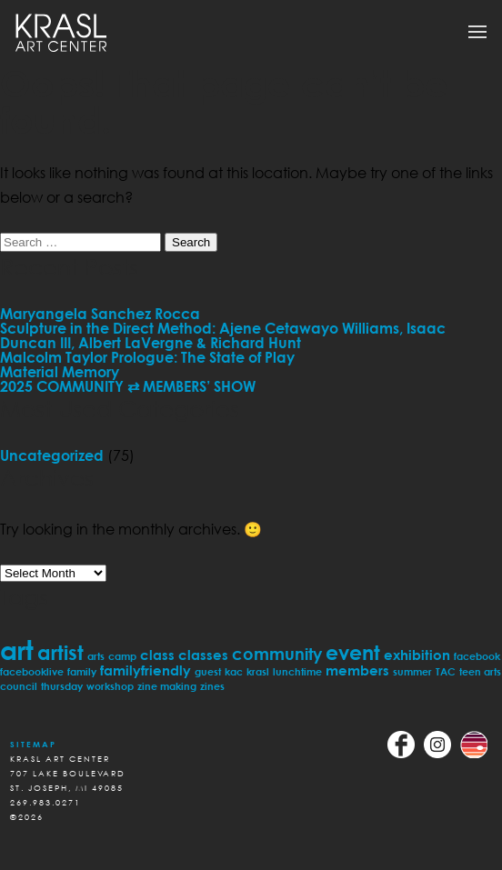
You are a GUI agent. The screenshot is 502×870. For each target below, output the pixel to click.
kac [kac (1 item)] (234, 671)
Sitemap (33, 744)
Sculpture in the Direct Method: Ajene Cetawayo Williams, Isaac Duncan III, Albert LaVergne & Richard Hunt (223, 335)
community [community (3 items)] (277, 654)
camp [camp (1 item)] (122, 656)
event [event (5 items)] (353, 652)
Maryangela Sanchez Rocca (100, 314)
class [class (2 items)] (157, 654)
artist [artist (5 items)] (60, 652)
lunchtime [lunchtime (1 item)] (297, 671)
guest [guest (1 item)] (208, 671)
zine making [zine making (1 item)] (166, 686)
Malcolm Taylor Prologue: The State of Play (147, 357)
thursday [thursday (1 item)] (62, 686)
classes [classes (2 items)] (203, 654)
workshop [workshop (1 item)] (110, 686)
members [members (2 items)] (357, 670)
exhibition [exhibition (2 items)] (417, 654)
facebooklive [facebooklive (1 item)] (32, 671)
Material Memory (59, 372)
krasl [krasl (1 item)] (257, 671)
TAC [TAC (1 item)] (446, 671)
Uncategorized (52, 455)
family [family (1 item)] (81, 671)
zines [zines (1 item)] (212, 686)
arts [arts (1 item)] (96, 656)
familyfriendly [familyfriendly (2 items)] (145, 670)
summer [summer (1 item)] (412, 671)
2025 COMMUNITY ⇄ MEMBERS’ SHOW (128, 386)
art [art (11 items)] (17, 649)
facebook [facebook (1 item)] (477, 656)
